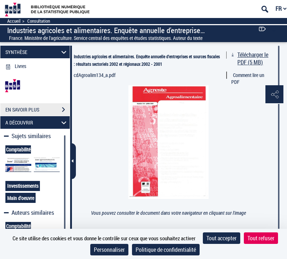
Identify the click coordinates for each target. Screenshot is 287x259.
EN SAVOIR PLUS (37, 110)
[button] (274, 94)
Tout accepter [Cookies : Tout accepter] (221, 238)
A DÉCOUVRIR (36, 122)
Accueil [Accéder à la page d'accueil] (13, 21)
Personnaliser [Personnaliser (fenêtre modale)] (109, 250)
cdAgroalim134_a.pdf (94, 75)
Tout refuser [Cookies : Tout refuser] (260, 238)
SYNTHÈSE (36, 52)
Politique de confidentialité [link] (166, 250)
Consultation (38, 21)
